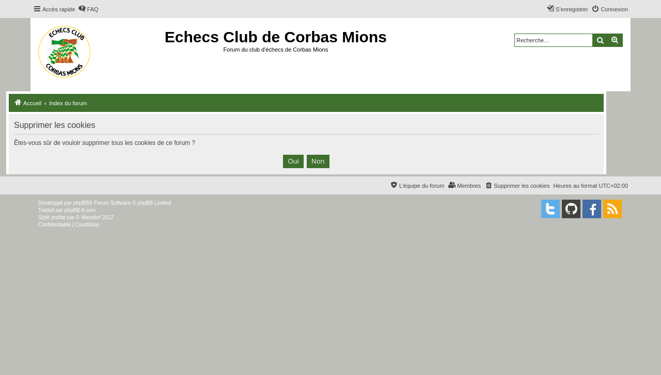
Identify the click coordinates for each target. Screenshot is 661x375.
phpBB (81, 203)
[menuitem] (88, 9)
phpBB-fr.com (80, 210)
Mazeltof (91, 217)
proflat (58, 217)
